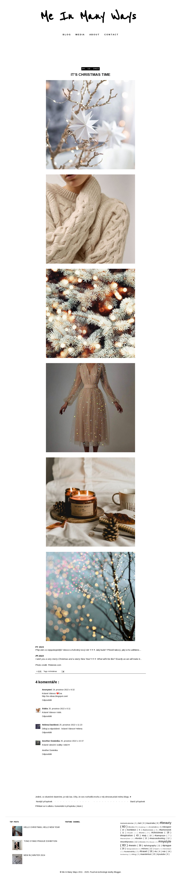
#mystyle (164, 841)
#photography (150, 845)
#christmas (52, 671)
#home (142, 833)
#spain (156, 849)
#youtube (161, 854)
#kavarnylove (125, 838)
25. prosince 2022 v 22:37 (72, 741)
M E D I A (79, 34)
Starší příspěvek (137, 801)
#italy (145, 835)
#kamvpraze (161, 835)
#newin (133, 845)
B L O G (66, 34)
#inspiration (127, 835)
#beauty (165, 823)
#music (152, 842)
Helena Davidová (50, 725)
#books (131, 827)
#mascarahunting (158, 838)
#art (140, 823)
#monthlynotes (127, 842)
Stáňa (45, 708)
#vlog (134, 854)
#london (139, 838)
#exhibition (132, 830)
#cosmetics (153, 827)
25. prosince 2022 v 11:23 (70, 725)
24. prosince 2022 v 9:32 (64, 690)
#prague (166, 845)
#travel (144, 851)
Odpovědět (47, 700)
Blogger (117, 872)
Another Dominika (51, 741)
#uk (164, 851)
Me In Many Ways (88, 16)
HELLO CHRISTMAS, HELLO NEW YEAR (42, 827)
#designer (166, 827)
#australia (151, 823)
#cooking (142, 827)
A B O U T (94, 34)
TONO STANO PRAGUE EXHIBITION (40, 841)
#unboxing (124, 854)
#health (130, 833)
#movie (142, 842)
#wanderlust (146, 854)
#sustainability (129, 852)
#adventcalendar (127, 823)
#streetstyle (167, 849)
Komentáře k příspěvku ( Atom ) (69, 806)
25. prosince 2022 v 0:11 (59, 708)
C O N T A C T (111, 34)
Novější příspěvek (44, 801)
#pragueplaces (132, 849)
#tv (156, 851)
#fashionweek (165, 830)
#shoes (145, 849)
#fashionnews (148, 830)
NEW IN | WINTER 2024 (34, 855)
